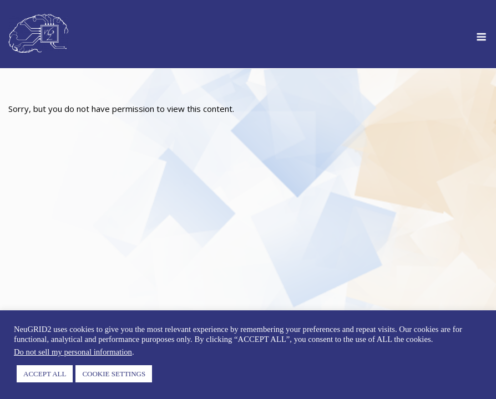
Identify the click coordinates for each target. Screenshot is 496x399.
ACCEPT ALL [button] (44, 374)
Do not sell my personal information (73, 351)
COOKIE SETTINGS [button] (113, 374)
